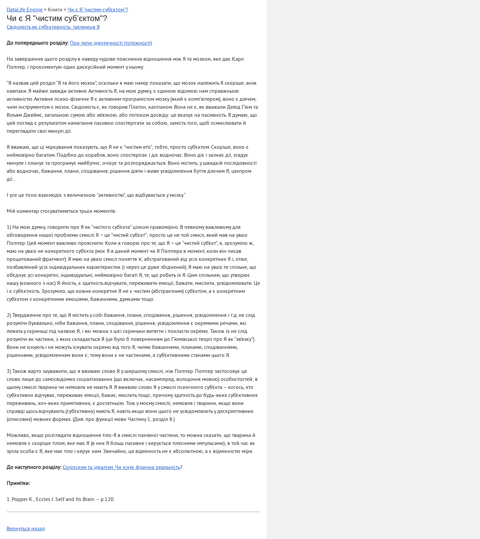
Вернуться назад (26, 529)
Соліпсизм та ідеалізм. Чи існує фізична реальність (121, 467)
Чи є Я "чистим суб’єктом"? (98, 10)
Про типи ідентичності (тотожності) (111, 43)
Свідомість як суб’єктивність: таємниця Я (53, 27)
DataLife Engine (25, 10)
